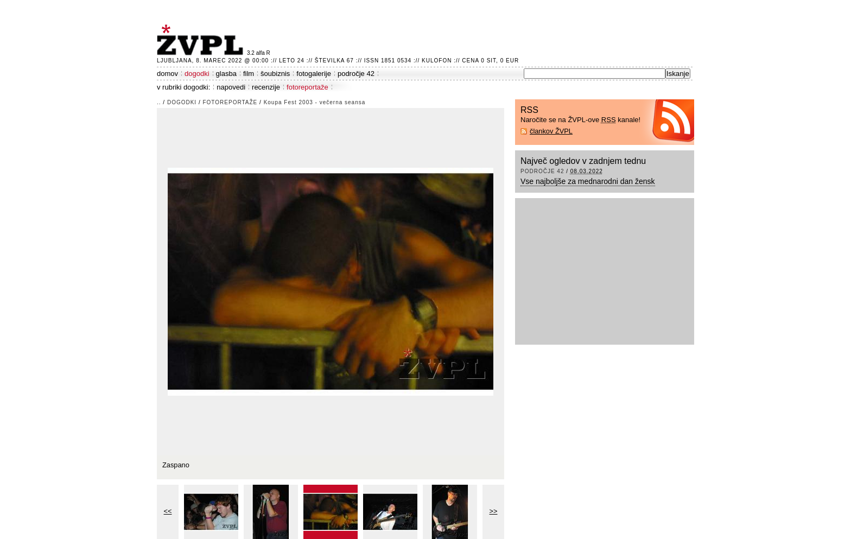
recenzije (266, 87)
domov (167, 73)
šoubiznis (275, 73)
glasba (226, 73)
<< (168, 511)
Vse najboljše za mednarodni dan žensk (587, 181)
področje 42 (356, 73)
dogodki (197, 73)
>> (494, 511)
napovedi (231, 87)
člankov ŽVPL (551, 131)
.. (159, 102)
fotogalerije (313, 73)
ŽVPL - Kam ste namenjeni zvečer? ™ (202, 39)
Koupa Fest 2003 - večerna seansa (315, 102)
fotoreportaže (307, 87)
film (248, 73)
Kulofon (437, 61)
